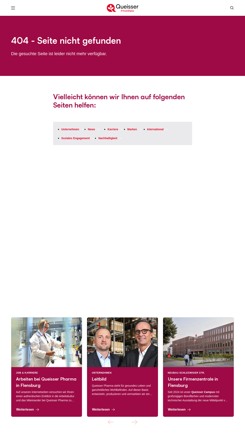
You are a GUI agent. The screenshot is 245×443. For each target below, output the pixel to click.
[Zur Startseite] (122, 8)
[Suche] (232, 8)
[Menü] (13, 8)
